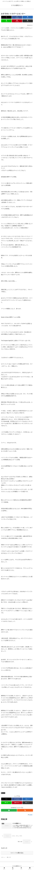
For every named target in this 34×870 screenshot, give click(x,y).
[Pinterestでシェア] (17, 20)
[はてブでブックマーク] (27, 17)
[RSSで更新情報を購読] (25, 810)
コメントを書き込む (17, 853)
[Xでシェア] (6, 17)
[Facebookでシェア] (17, 17)
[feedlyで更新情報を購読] (9, 810)
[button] (27, 20)
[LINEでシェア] (6, 20)
